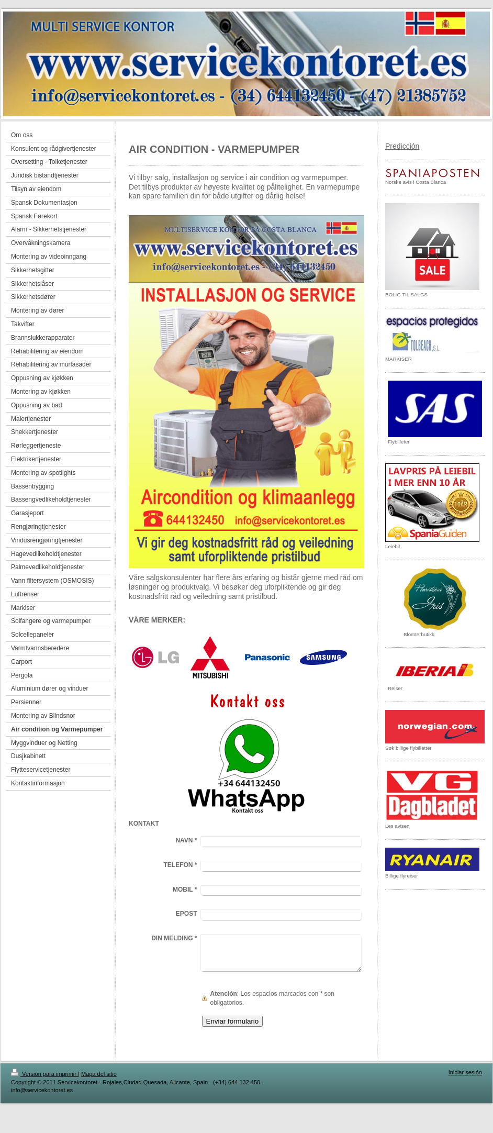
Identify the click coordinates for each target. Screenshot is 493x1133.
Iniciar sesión (465, 1072)
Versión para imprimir (44, 1074)
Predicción (402, 146)
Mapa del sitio (99, 1074)
